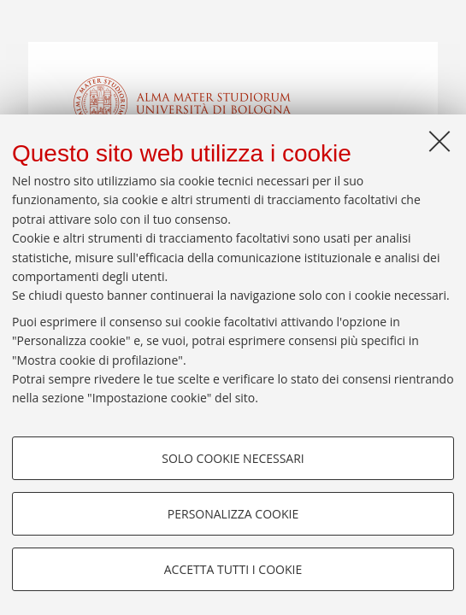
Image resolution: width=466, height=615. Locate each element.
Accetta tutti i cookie (233, 569)
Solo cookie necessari (233, 458)
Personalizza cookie (233, 514)
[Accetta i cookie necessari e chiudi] (439, 141)
